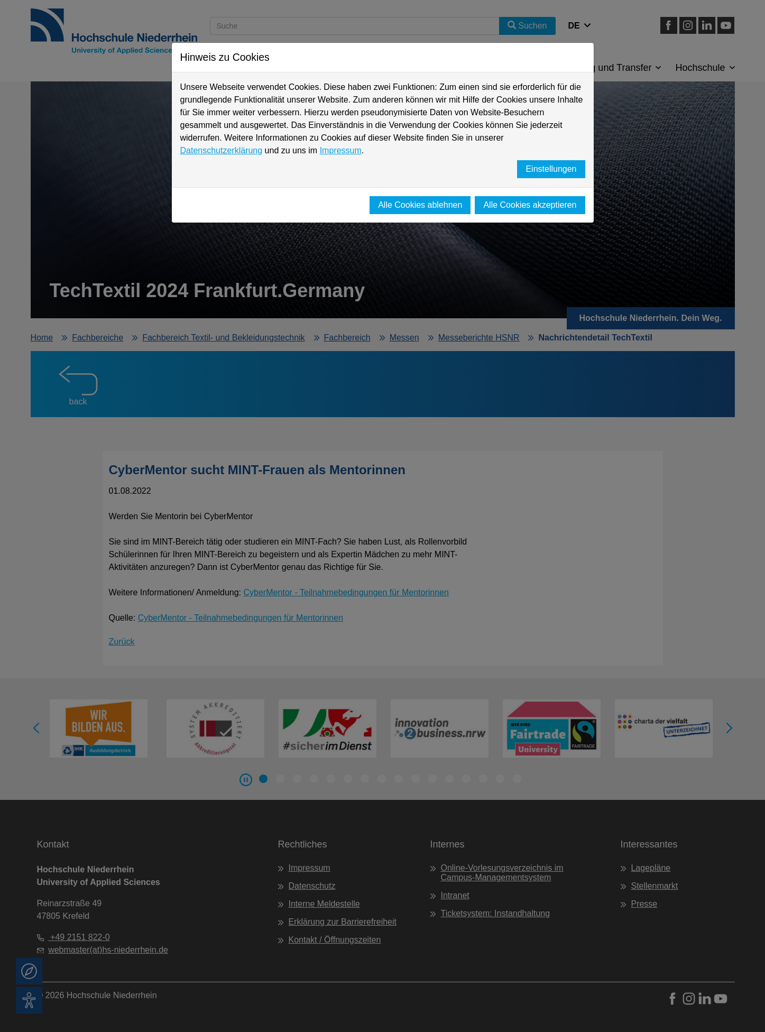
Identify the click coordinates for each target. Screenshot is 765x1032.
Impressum (341, 150)
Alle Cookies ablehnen (420, 204)
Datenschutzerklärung (221, 150)
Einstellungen (551, 168)
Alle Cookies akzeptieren (529, 204)
